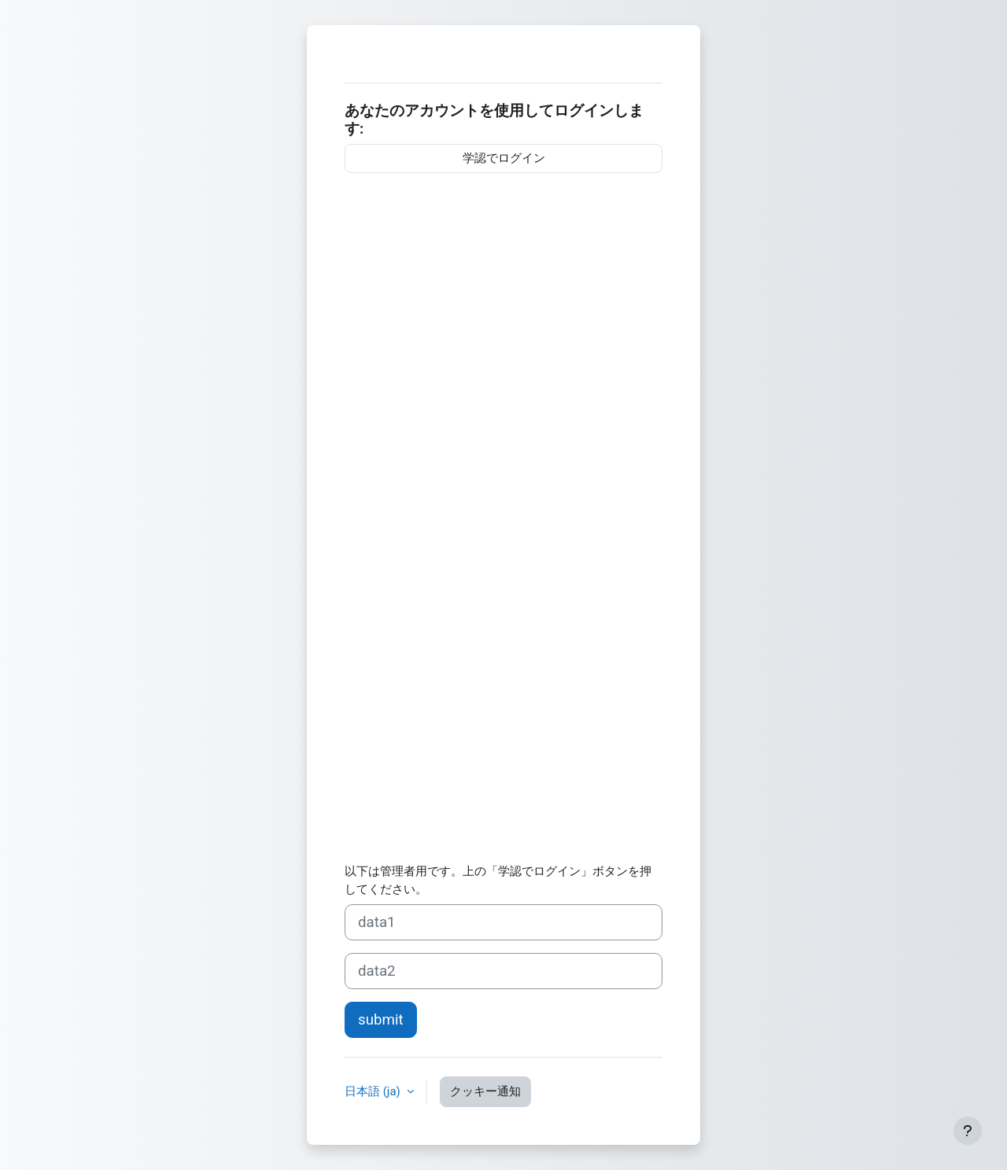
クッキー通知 (485, 1091)
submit (381, 1019)
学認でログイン (504, 158)
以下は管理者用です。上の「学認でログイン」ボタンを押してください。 (498, 880)
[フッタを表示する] (968, 1131)
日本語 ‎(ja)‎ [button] (374, 1091)
